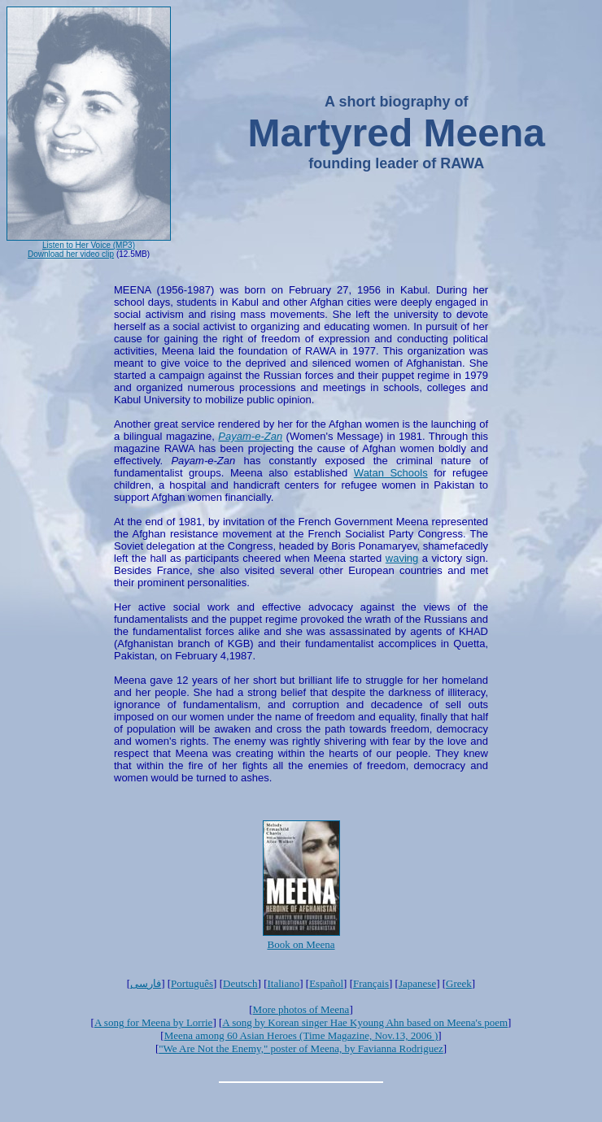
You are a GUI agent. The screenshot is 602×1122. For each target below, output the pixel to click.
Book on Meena (300, 944)
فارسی (145, 983)
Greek (459, 983)
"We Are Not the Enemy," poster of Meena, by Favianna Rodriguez (301, 1048)
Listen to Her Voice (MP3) (88, 245)
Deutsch (240, 983)
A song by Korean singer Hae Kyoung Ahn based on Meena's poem (365, 1022)
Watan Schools (391, 473)
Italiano (284, 983)
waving (402, 558)
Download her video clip (71, 254)
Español (326, 983)
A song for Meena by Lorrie (153, 1022)
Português (192, 983)
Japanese (417, 983)
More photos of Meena (301, 1009)
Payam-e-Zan (250, 436)
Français (371, 983)
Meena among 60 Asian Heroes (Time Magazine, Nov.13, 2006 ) (301, 1035)
